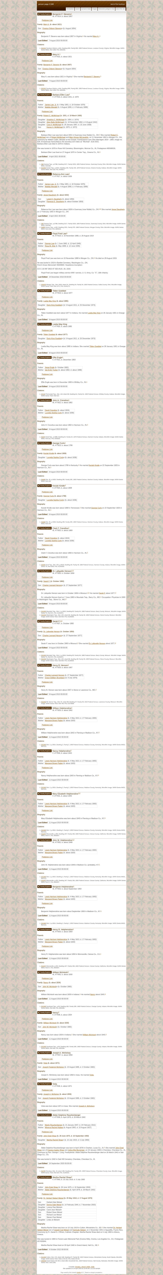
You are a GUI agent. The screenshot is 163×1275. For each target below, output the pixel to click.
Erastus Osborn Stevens (52, 28)
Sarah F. (46, 581)
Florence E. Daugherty (55, 201)
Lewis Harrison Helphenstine (56, 718)
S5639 (43, 1261)
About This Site (120, 9)
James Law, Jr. (50, 105)
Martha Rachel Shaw (55, 1140)
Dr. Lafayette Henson (51, 631)
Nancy (45, 982)
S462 (43, 227)
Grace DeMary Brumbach (55, 678)
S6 (42, 164)
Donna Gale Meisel (54, 1205)
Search (77, 9)
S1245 (43, 611)
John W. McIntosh (49, 987)
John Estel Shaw (49, 1136)
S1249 (43, 1257)
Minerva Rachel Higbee (54, 1127)
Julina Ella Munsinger (76, 1150)
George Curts (48, 496)
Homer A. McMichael (55, 127)
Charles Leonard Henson (52, 585)
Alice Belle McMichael (55, 122)
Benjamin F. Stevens (51, 65)
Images (94, 9)
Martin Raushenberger (53, 1125)
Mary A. (46, 24)
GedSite (79, 1272)
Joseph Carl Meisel (61, 1230)
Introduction (70, 9)
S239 (43, 565)
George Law (49, 243)
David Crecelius (51, 410)
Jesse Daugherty (50, 195)
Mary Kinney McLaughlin (78, 137)
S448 (43, 479)
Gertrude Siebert (79, 1230)
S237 (43, 437)
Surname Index (86, 9)
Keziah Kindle (48, 453)
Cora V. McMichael (54, 125)
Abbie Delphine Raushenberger (57, 1190)
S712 (43, 394)
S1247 (43, 834)
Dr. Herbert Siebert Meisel (53, 1198)
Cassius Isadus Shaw (55, 1150)
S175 (43, 1171)
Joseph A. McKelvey (51, 1094)
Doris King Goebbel (54, 305)
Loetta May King (49, 301)
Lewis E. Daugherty (54, 199)
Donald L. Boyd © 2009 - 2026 (84, 1267)
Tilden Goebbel (49, 334)
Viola (45, 1063)
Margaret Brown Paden (54, 720)
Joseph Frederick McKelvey (53, 1067)
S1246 (43, 745)
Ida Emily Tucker (51, 370)
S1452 (43, 168)
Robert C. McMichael (51, 116)
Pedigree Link (47, 20)
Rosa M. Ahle (50, 246)
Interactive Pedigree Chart (106, 9)
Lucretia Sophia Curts (53, 413)
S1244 (43, 702)
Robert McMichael (58, 137)
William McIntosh (50, 1023)
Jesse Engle (49, 367)
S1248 (43, 1006)
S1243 (43, 615)
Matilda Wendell (51, 107)
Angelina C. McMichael (56, 120)
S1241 (43, 48)
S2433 (43, 284)
